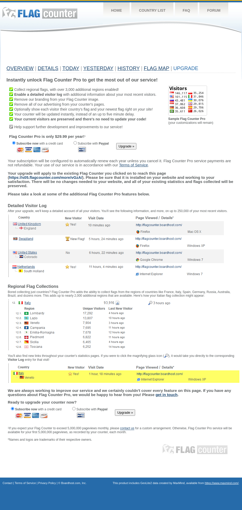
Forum (213, 10)
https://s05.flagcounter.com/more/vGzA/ (45, 177)
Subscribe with (91, 143)
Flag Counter (39, 13)
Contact (7, 483)
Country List (152, 10)
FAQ (186, 10)
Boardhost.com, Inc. (73, 483)
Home (116, 10)
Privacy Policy (47, 483)
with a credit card (37, 143)
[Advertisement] (100, 51)
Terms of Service (25, 483)
